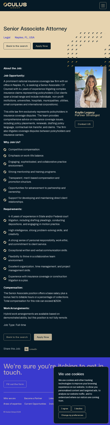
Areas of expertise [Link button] (12, 404)
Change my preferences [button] (72, 415)
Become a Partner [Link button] (33, 398)
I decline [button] (78, 408)
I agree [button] (64, 408)
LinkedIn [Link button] (30, 350)
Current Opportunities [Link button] (35, 404)
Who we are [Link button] (9, 398)
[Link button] (17, 46)
